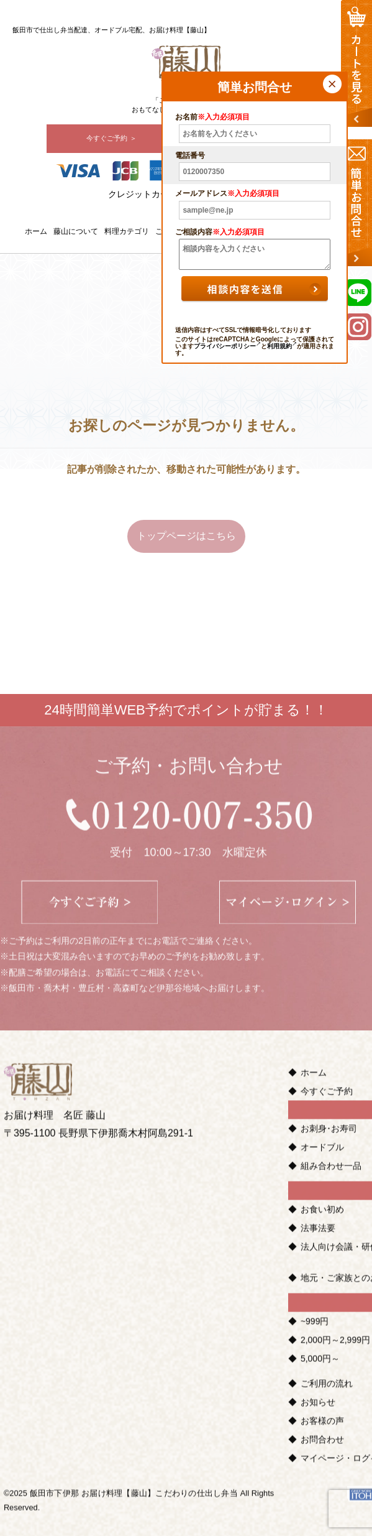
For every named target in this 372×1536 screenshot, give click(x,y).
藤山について (75, 231)
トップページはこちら (186, 535)
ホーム (36, 231)
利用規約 (282, 346)
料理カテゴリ (126, 231)
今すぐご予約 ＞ (111, 138)
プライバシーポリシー (227, 346)
